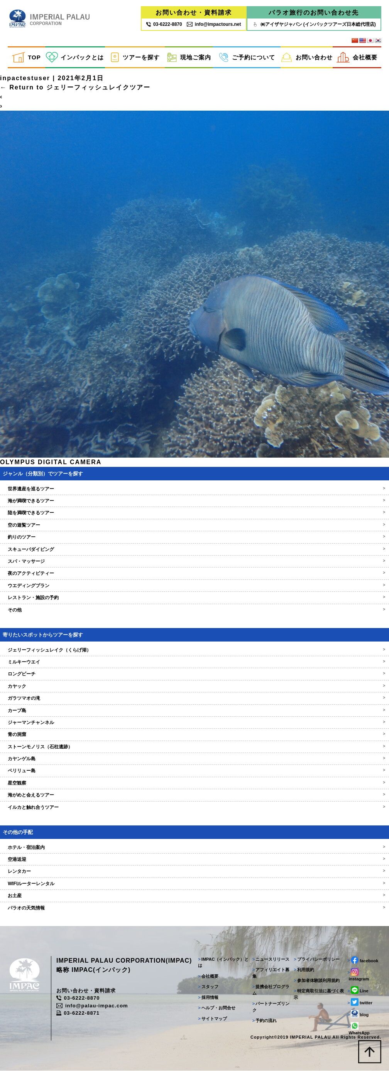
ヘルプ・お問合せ (216, 1008)
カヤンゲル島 (194, 759)
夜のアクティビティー (194, 573)
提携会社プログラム (270, 990)
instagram (358, 975)
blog (358, 1014)
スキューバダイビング (194, 549)
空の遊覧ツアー (194, 525)
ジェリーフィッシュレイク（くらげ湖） (194, 650)
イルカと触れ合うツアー (194, 807)
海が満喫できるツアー (194, 501)
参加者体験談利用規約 (317, 980)
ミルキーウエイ (194, 662)
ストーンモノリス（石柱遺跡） (194, 747)
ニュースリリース (270, 959)
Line (357, 990)
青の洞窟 (194, 735)
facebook (362, 960)
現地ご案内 (189, 57)
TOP (26, 57)
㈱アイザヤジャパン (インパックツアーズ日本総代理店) (314, 24)
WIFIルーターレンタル (194, 884)
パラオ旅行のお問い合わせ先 (314, 12)
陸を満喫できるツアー (194, 513)
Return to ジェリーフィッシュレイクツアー (75, 87)
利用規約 (304, 970)
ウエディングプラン (194, 586)
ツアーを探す (135, 57)
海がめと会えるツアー (194, 795)
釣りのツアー (194, 537)
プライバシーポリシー (317, 959)
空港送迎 (194, 859)
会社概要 (357, 57)
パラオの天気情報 (194, 908)
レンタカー (194, 871)
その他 (194, 610)
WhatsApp (358, 1029)
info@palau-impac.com (93, 1006)
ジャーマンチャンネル (194, 723)
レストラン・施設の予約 (194, 598)
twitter (359, 1002)
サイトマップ (212, 1019)
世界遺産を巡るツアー (194, 489)
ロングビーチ (194, 674)
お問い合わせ (307, 57)
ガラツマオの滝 (194, 698)
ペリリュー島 (194, 771)
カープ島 (194, 710)
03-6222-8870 (78, 998)
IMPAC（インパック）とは (223, 962)
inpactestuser (25, 78)
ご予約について (246, 57)
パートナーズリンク (270, 1007)
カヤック (194, 686)
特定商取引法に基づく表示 (319, 994)
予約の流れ (264, 1021)
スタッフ (208, 987)
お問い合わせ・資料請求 (194, 12)
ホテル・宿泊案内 (194, 847)
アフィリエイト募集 (270, 973)
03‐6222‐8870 (164, 24)
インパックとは (75, 57)
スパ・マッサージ (194, 561)
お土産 (194, 896)
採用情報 (208, 997)
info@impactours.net (214, 24)
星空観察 (194, 783)
